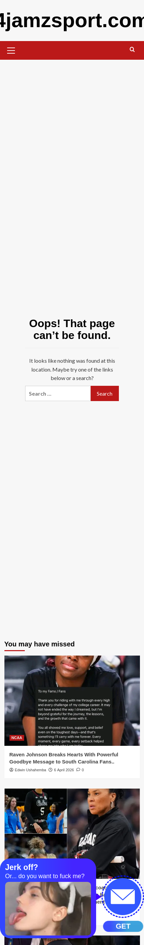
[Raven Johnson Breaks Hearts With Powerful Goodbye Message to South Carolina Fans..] (72, 701)
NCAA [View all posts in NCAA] (17, 738)
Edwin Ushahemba (30, 770)
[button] (11, 49)
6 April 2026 (64, 770)
